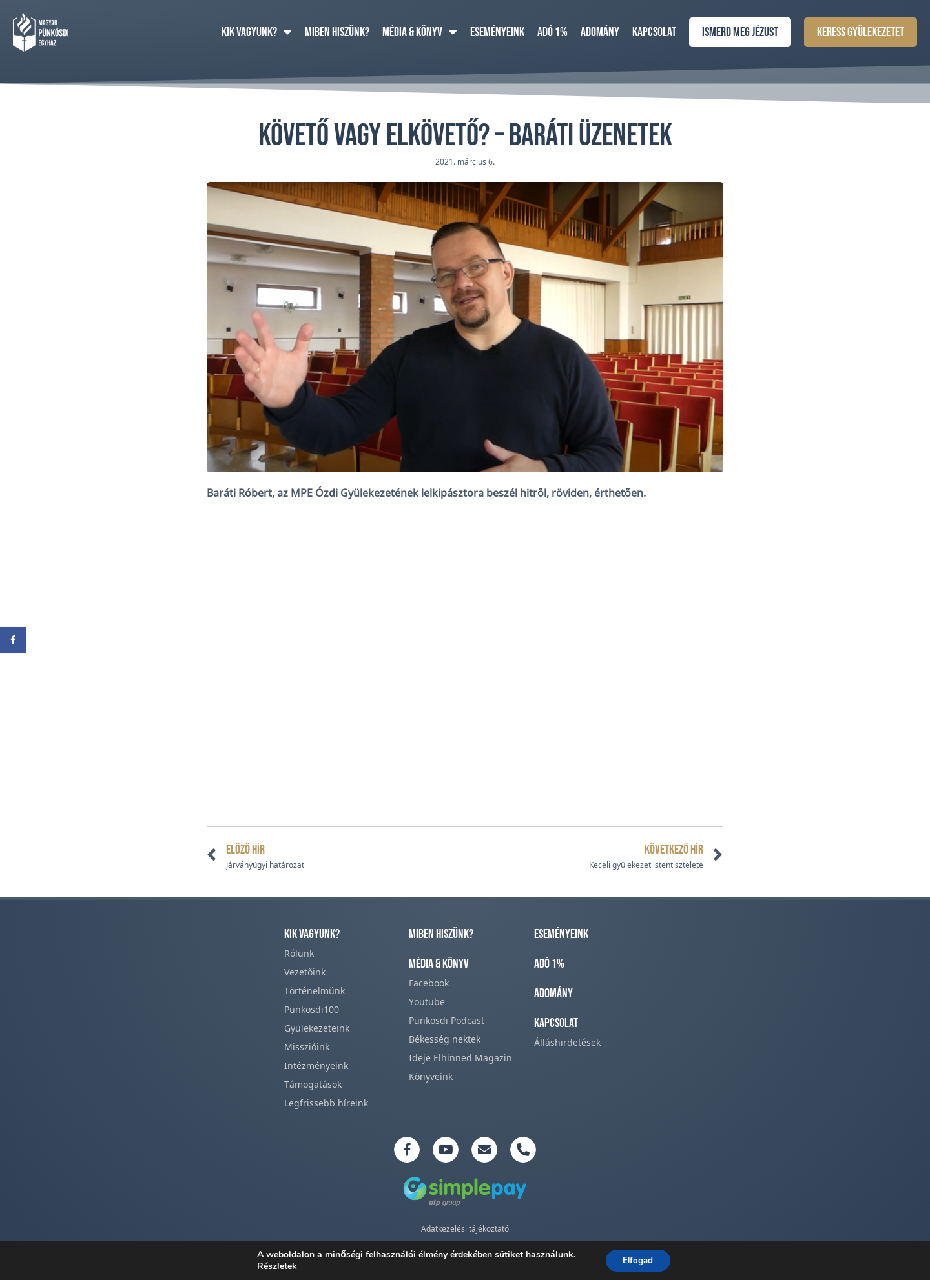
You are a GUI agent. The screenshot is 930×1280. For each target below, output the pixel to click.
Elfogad (638, 1260)
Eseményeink (497, 32)
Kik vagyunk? (257, 32)
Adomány (600, 32)
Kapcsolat (654, 32)
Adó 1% (552, 32)
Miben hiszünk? (337, 32)
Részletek (274, 1266)
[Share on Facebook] (13, 640)
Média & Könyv (419, 32)
